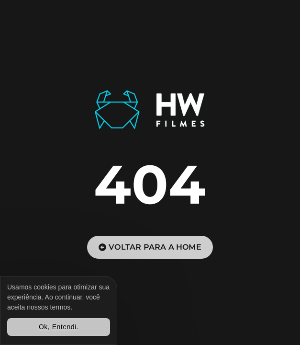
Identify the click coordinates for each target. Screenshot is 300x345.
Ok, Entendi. (58, 327)
